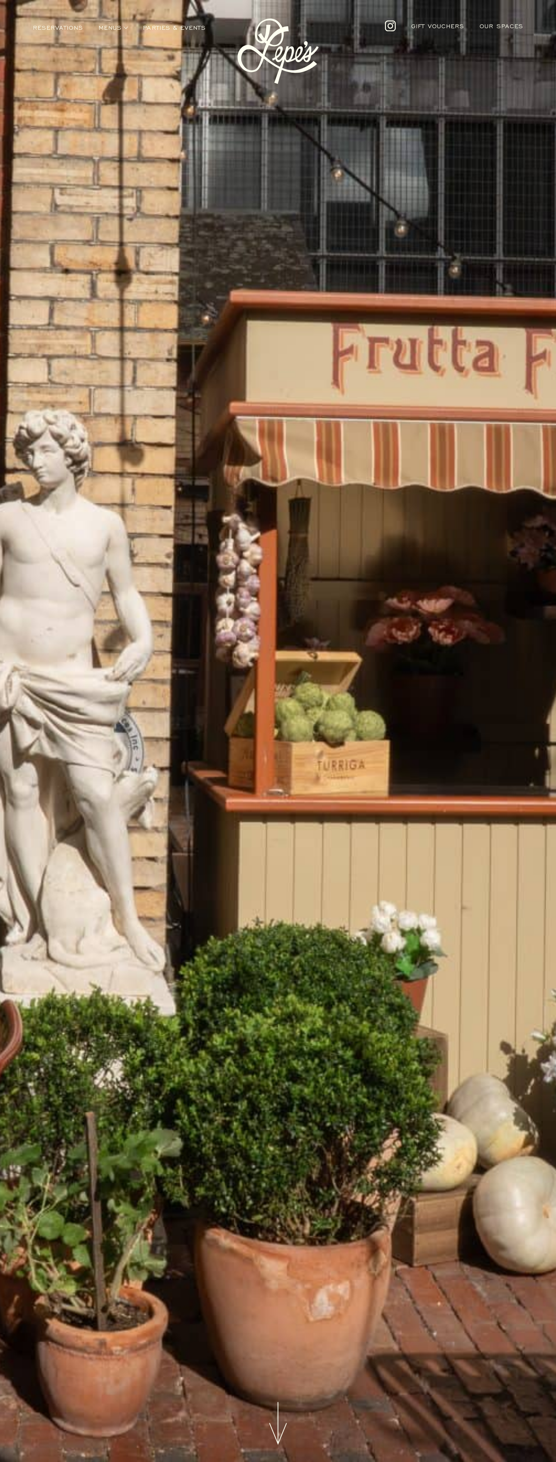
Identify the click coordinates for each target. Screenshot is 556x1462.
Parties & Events (174, 27)
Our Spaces (501, 26)
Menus (110, 27)
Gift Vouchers (437, 26)
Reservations (58, 27)
